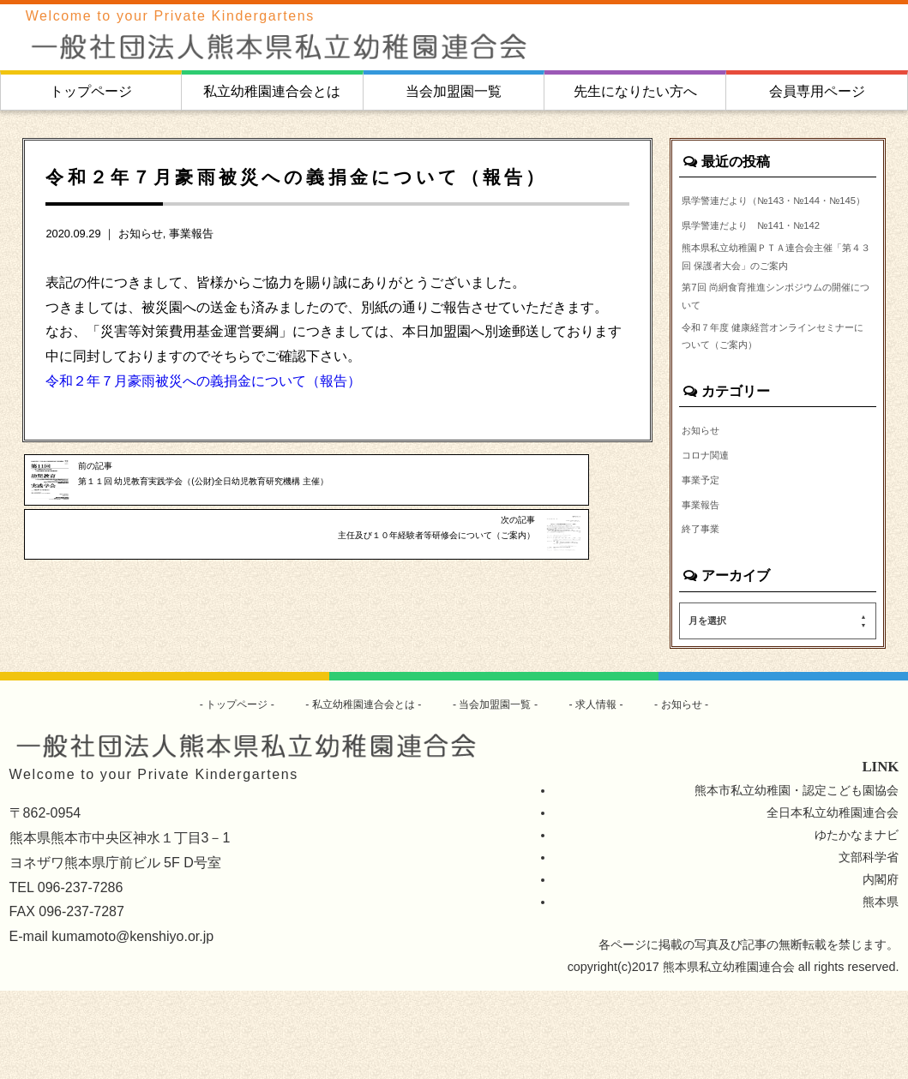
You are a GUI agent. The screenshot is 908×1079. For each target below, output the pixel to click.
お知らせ (140, 233)
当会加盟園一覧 (454, 91)
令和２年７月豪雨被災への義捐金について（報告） (203, 381)
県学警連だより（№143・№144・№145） (775, 212)
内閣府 (881, 967)
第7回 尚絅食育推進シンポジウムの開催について (777, 358)
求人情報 (614, 791)
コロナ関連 (712, 534)
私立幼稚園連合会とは (271, 91)
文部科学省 (869, 945)
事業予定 (706, 560)
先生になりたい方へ (635, 91)
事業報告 (191, 233)
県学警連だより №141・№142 (769, 249)
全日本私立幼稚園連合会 (833, 901)
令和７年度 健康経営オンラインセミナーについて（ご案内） (773, 408)
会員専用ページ (817, 91)
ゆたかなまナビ (857, 923)
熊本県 (881, 990)
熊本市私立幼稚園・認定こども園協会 (797, 878)
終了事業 (706, 614)
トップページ (91, 91)
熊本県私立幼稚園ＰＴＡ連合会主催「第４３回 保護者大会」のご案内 (773, 298)
